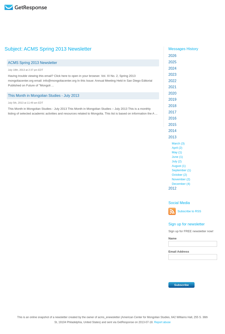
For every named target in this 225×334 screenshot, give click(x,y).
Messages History (183, 49)
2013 (172, 137)
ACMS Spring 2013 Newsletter (32, 63)
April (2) (177, 147)
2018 (172, 106)
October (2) (179, 174)
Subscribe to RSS (189, 211)
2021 (172, 87)
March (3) (178, 143)
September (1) (181, 170)
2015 (172, 125)
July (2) (177, 161)
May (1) (177, 152)
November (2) (181, 179)
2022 (172, 81)
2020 (172, 93)
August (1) (179, 166)
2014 (172, 131)
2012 (172, 188)
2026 (172, 56)
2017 (172, 112)
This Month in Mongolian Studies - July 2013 (43, 96)
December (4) (181, 183)
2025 (172, 62)
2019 (172, 99)
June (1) (177, 156)
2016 (172, 118)
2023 (172, 74)
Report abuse (162, 322)
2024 (172, 68)
